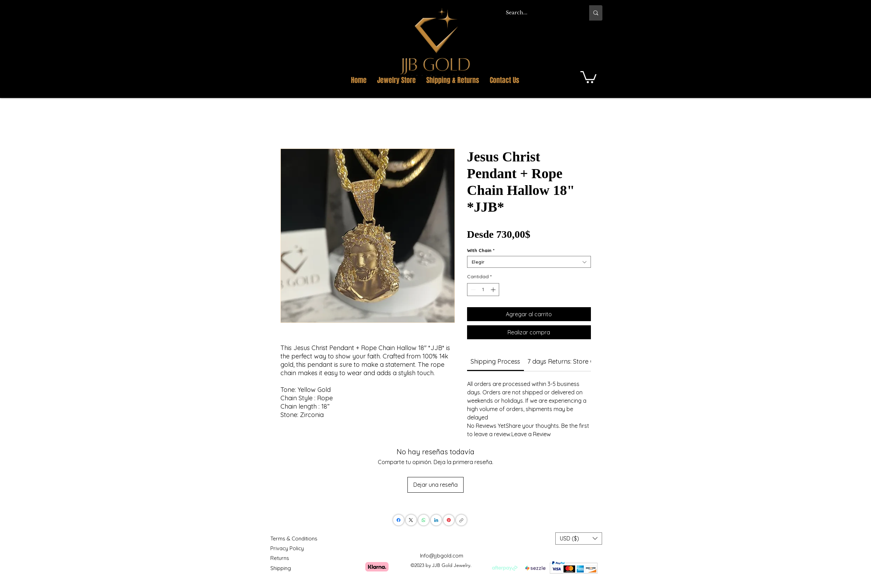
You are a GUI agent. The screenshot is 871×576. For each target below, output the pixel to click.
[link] (495, 361)
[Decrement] (472, 289)
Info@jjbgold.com (441, 555)
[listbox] (578, 538)
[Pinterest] (448, 520)
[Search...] (540, 13)
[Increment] (493, 289)
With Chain (481, 250)
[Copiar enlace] (461, 520)
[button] (594, 41)
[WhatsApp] (423, 520)
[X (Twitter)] (411, 520)
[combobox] (529, 262)
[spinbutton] (483, 289)
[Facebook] (398, 520)
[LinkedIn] (436, 520)
